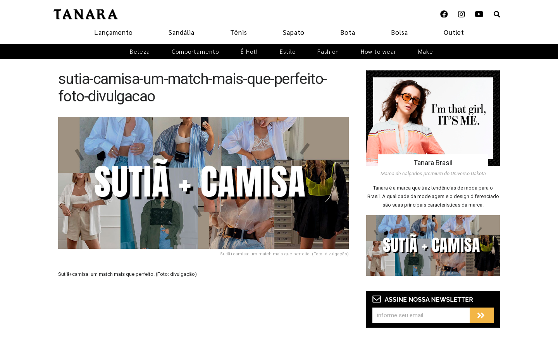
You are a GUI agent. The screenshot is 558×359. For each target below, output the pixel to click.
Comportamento (195, 51)
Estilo (288, 51)
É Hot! (249, 51)
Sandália (182, 32)
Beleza (140, 51)
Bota (347, 32)
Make (425, 51)
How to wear (378, 51)
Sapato (294, 32)
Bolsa (399, 32)
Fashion (328, 51)
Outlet (454, 32)
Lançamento (113, 32)
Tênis (238, 32)
